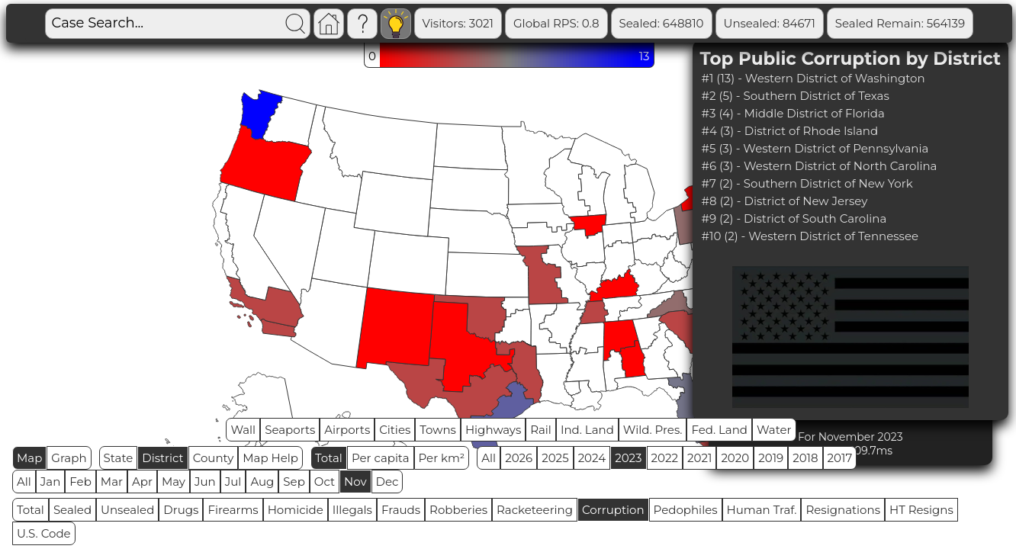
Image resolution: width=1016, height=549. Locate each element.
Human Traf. (762, 509)
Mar (112, 481)
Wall (243, 429)
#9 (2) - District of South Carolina (794, 218)
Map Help (270, 458)
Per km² (442, 458)
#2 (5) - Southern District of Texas (795, 95)
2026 (518, 458)
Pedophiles (686, 509)
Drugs (180, 509)
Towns (438, 429)
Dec (387, 481)
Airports (347, 429)
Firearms (232, 509)
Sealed (72, 509)
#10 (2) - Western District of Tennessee (810, 236)
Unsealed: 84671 (769, 23)
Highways (493, 429)
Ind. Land (587, 429)
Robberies (458, 509)
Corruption (613, 509)
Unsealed (127, 509)
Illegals (352, 509)
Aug (262, 481)
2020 (735, 458)
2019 (770, 458)
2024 (592, 458)
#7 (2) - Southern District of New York (807, 183)
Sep (293, 481)
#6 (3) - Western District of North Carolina (819, 166)
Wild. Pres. (653, 429)
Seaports (290, 429)
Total (328, 458)
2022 (664, 458)
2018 (805, 458)
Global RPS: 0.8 (556, 23)
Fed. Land (719, 429)
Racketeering (535, 509)
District (162, 458)
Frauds (400, 509)
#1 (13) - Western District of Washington (813, 78)
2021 (699, 458)
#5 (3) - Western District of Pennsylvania (815, 148)
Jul (233, 481)
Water (774, 429)
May (173, 481)
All (488, 458)
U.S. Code (44, 533)
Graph (68, 458)
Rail (540, 429)
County (213, 458)
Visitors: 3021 (458, 23)
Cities (394, 429)
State (118, 458)
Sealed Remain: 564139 (900, 23)
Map (29, 458)
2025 (555, 458)
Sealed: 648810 (661, 23)
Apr (142, 481)
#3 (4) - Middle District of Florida (793, 113)
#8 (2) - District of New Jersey (785, 201)
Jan (50, 481)
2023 (628, 458)
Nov (355, 481)
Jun (205, 481)
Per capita (381, 458)
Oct (324, 481)
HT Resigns (921, 509)
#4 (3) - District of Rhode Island (790, 131)
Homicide (295, 509)
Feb (80, 481)
